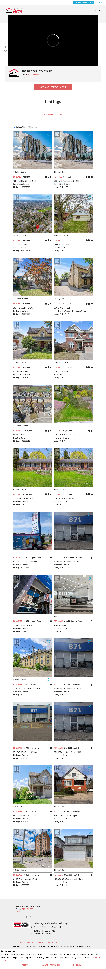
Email (24, 77)
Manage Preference (51, 965)
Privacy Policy (31, 942)
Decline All (78, 965)
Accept (25, 965)
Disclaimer (40, 942)
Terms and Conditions (51, 942)
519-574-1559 (33, 74)
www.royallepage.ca (19, 942)
